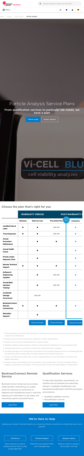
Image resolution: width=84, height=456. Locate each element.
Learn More (12, 405)
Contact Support (49, 119)
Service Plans (19, 16)
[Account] (72, 9)
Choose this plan (37, 323)
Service (9, 16)
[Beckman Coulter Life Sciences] (12, 3)
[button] (40, 4)
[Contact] (60, 9)
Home (2, 16)
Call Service (15, 438)
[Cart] (66, 9)
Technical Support (42, 438)
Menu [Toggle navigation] (6, 10)
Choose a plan (33, 119)
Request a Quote (69, 438)
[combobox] (59, 3)
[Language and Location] (78, 9)
